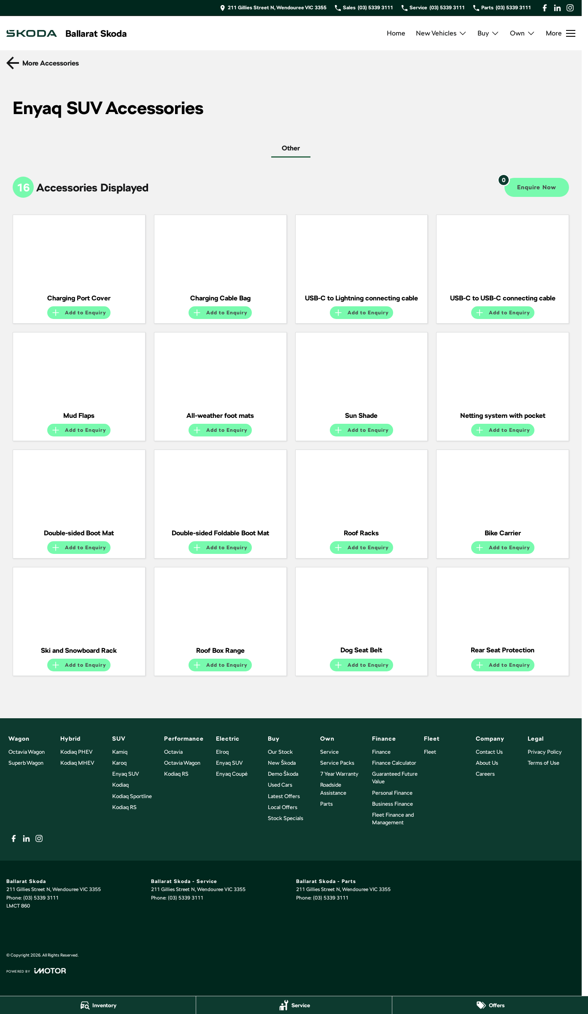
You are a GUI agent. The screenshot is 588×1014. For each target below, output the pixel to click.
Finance (381, 752)
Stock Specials (285, 818)
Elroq (222, 752)
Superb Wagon (25, 763)
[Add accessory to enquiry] (79, 312)
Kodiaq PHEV (76, 752)
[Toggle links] (36, 971)
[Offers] (490, 1005)
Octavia (173, 752)
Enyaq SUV (125, 774)
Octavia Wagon (26, 752)
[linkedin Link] (557, 8)
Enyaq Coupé (232, 774)
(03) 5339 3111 (41, 898)
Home (396, 33)
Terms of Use (543, 763)
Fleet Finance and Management (393, 819)
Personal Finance (392, 793)
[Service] (294, 1005)
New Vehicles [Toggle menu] (441, 33)
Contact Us (489, 752)
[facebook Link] (544, 8)
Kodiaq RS (124, 807)
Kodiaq (120, 785)
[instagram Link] (570, 8)
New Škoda (282, 763)
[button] (79, 252)
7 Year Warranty (339, 774)
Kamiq (119, 752)
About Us (487, 763)
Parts (326, 804)
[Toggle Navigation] (560, 33)
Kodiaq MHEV (77, 763)
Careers (485, 774)
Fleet (430, 752)
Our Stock (280, 752)
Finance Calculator (394, 763)
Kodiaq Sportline (132, 796)
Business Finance (392, 804)
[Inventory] (98, 1005)
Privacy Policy (545, 752)
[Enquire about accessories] (536, 187)
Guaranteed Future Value (395, 778)
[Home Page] (31, 33)
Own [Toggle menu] (522, 33)
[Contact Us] (273, 8)
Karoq (119, 763)
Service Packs (337, 763)
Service (329, 752)
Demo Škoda (283, 774)
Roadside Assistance (333, 789)
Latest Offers (284, 796)
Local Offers (282, 807)
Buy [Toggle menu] (488, 33)
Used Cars (280, 785)
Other (291, 148)
